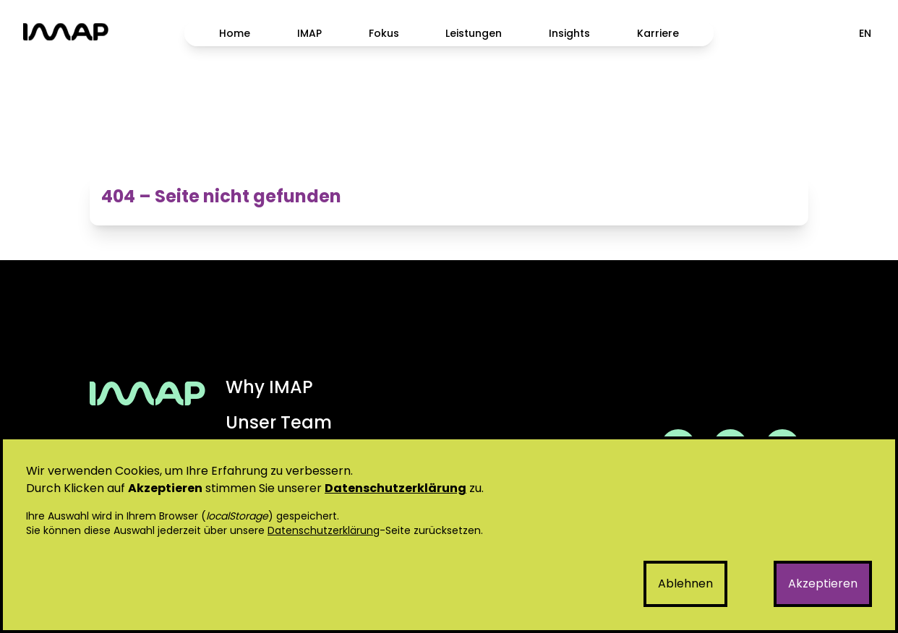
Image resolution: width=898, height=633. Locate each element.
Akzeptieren (823, 583)
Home (234, 33)
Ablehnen (685, 583)
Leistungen (473, 33)
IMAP (309, 33)
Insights (569, 33)
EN (865, 33)
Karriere (658, 33)
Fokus (384, 33)
